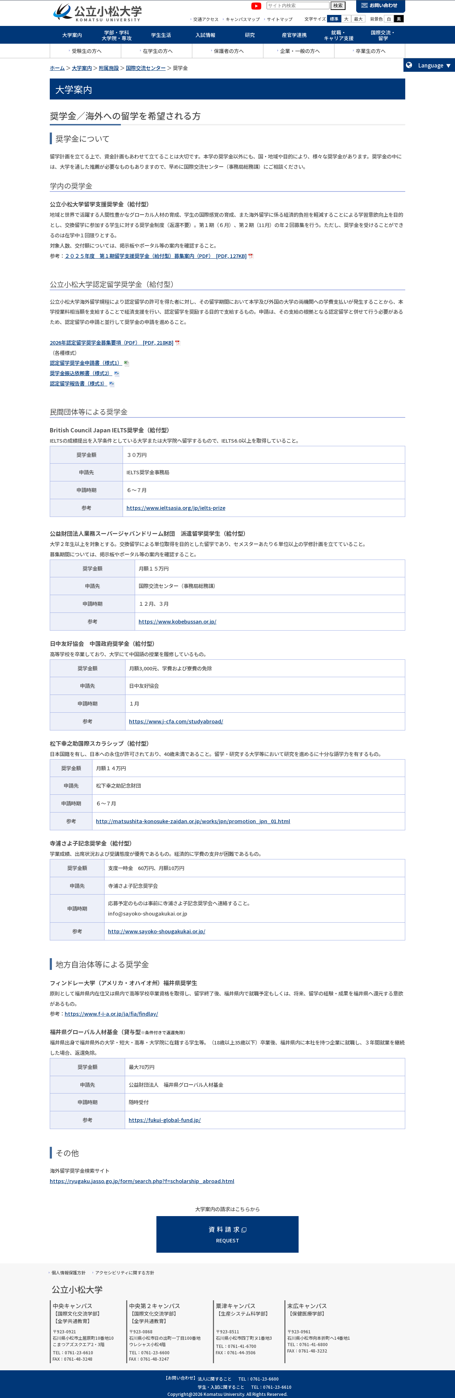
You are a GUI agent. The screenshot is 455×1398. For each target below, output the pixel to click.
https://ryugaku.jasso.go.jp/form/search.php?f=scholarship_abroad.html (142, 1180)
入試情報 (205, 36)
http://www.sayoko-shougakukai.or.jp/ (156, 931)
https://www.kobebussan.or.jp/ (177, 621)
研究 (250, 36)
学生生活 (161, 36)
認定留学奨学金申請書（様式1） (86, 362)
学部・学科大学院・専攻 (117, 36)
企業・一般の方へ (300, 52)
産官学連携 (294, 36)
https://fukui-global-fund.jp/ (165, 1119)
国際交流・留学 (383, 36)
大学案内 (72, 36)
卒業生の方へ (371, 52)
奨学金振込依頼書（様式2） (81, 373)
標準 (334, 20)
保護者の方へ (229, 52)
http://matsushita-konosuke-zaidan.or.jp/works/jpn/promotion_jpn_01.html (193, 821)
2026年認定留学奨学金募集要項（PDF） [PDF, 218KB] (111, 342)
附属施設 (109, 67)
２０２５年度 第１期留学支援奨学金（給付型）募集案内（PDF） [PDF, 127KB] (156, 255)
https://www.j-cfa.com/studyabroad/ (176, 721)
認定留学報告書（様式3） (78, 383)
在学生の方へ (158, 52)
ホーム (57, 67)
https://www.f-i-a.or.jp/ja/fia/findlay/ (111, 1013)
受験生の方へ (87, 52)
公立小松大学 (108, 12)
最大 (358, 20)
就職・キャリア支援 (339, 36)
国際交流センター (146, 67)
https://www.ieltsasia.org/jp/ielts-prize (176, 507)
